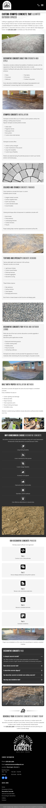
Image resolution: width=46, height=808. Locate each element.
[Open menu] (42, 5)
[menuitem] (23, 782)
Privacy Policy (24, 804)
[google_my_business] (6, 773)
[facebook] (3, 773)
